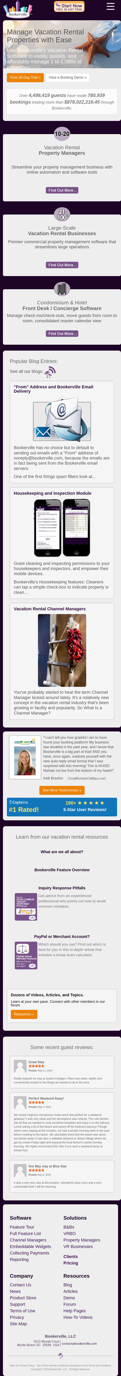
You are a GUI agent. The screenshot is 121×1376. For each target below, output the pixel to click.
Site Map (18, 1323)
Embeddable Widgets (30, 1246)
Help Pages (75, 1310)
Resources (77, 1276)
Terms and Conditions (99, 1365)
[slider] (36, 1065)
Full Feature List (25, 1233)
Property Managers (82, 1240)
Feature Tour (22, 1227)
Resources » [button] (24, 1014)
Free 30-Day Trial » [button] (25, 77)
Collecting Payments (29, 1253)
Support (17, 1304)
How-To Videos (78, 1317)
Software (20, 1218)
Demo (69, 1297)
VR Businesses (78, 1246)
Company (21, 1276)
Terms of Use (22, 1310)
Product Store (23, 1297)
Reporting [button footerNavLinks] (19, 1259)
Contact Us (20, 1284)
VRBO (70, 1233)
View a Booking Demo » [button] (68, 77)
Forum (70, 1304)
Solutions (75, 1218)
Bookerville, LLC (58, 1369)
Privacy (17, 1317)
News (15, 1291)
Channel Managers (28, 1240)
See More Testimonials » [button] (62, 790)
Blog (68, 1284)
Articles (71, 1291)
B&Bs (69, 1227)
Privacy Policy (27, 1365)
